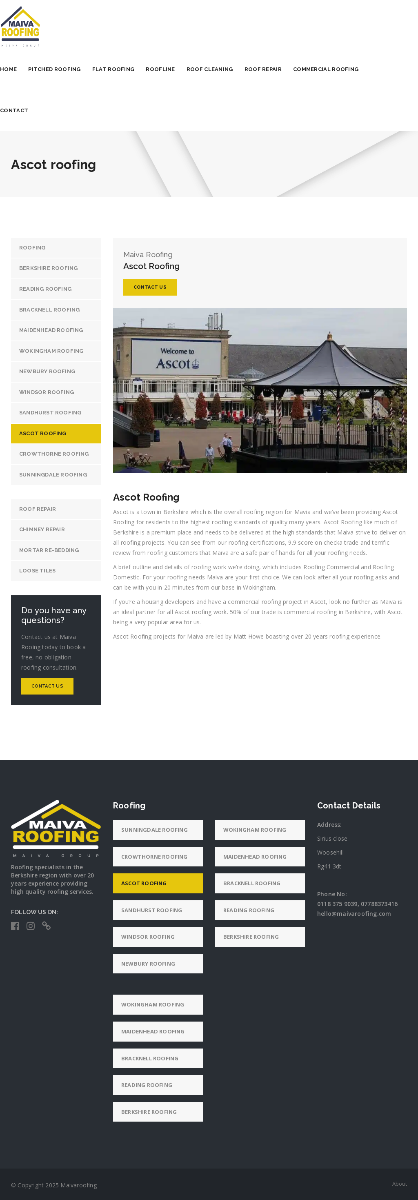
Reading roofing (45, 289)
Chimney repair (42, 529)
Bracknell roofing (49, 310)
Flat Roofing (124, 69)
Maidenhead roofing (51, 330)
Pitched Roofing (65, 69)
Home (19, 69)
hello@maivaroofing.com (354, 913)
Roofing (32, 248)
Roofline (171, 69)
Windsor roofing (46, 392)
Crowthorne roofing (54, 454)
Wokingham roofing (51, 351)
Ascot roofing (43, 433)
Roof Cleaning (221, 69)
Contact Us (47, 686)
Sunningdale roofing (53, 475)
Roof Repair (274, 69)
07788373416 (379, 904)
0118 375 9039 (337, 904)
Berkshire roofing (48, 268)
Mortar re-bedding (49, 550)
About (399, 1183)
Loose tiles (37, 571)
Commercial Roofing (336, 69)
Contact (25, 110)
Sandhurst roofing (50, 413)
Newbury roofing (47, 371)
